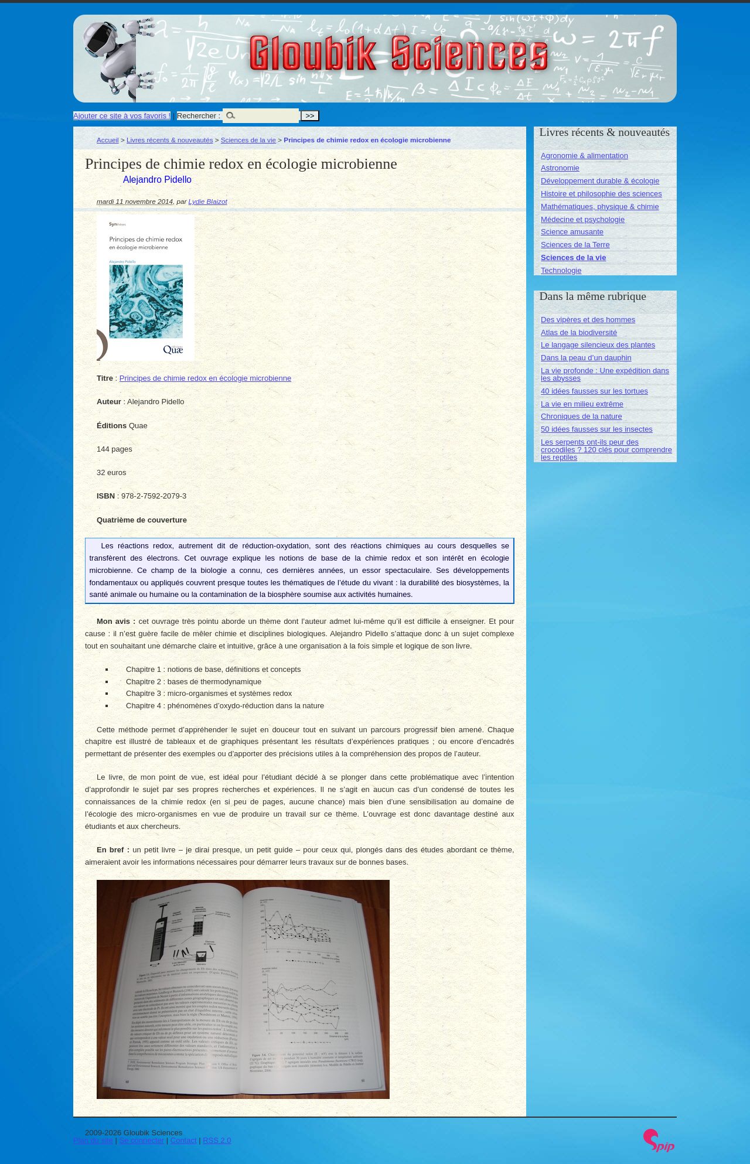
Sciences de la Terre (575, 244)
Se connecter (142, 1140)
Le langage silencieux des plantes (598, 344)
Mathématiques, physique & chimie (600, 206)
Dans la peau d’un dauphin (586, 357)
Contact (184, 1140)
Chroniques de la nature (581, 416)
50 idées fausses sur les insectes (597, 429)
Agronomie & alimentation (584, 155)
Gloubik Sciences (465, 45)
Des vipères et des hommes (588, 319)
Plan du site (93, 1140)
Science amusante (572, 231)
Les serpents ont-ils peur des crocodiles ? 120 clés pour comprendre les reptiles (606, 450)
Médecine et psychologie (583, 219)
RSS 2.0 (217, 1140)
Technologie (561, 270)
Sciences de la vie (248, 140)
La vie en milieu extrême (582, 404)
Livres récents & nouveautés (170, 140)
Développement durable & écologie (600, 180)
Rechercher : (198, 115)
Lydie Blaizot (208, 201)
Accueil (108, 140)
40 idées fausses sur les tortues (594, 391)
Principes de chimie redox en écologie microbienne (205, 378)
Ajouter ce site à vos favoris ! (122, 115)
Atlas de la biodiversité (579, 332)
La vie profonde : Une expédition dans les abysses (605, 374)
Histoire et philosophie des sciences (601, 193)
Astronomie (560, 167)
